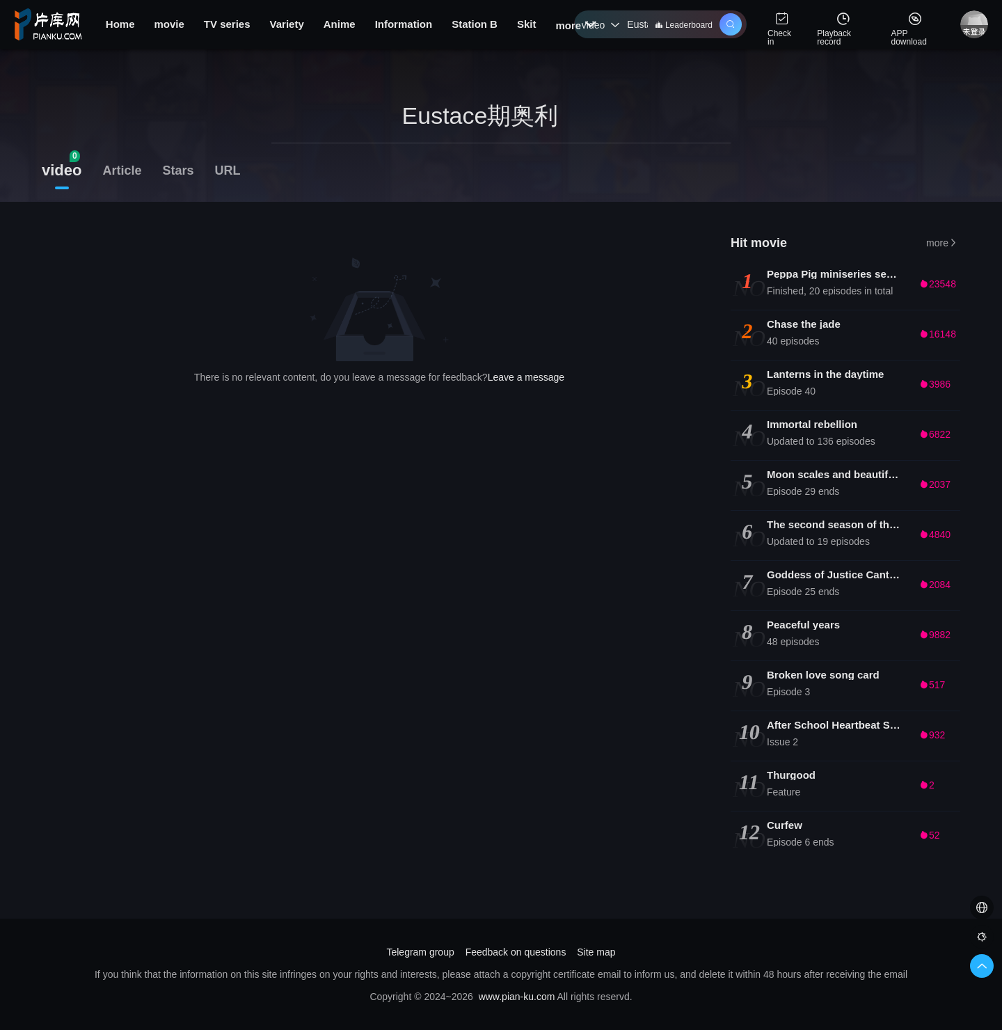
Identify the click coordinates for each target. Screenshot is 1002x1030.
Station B (475, 24)
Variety (287, 24)
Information (404, 24)
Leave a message (526, 377)
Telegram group (420, 952)
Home (120, 24)
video (601, 25)
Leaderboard (684, 25)
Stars (178, 170)
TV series (227, 24)
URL (228, 170)
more (575, 25)
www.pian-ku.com (517, 996)
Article (121, 170)
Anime (340, 24)
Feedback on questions (516, 952)
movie (169, 24)
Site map (596, 952)
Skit (526, 24)
